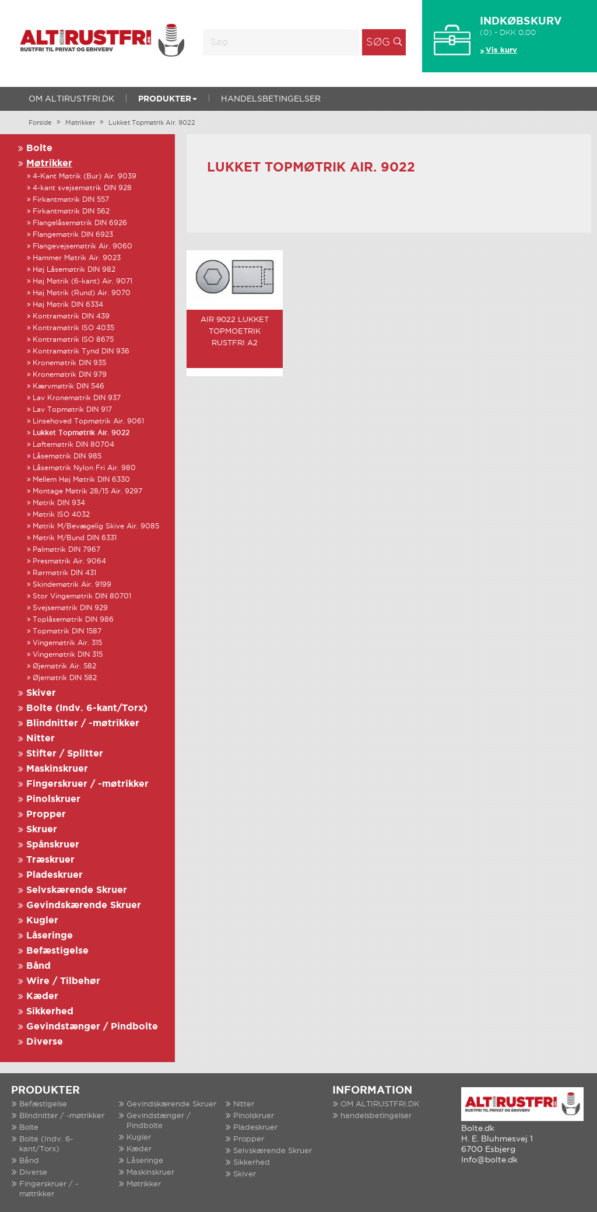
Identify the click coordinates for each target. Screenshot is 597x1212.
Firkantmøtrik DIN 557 (71, 200)
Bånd (38, 966)
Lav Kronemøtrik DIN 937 (77, 398)
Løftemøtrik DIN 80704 (73, 445)
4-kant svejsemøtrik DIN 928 (82, 188)
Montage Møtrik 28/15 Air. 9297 (87, 491)
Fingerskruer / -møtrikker (87, 784)
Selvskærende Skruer (76, 890)
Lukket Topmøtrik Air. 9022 (151, 123)
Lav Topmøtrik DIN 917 (72, 410)
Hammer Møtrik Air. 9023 (77, 258)
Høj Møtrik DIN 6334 (68, 305)
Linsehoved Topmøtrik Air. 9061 (88, 421)
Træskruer (50, 860)
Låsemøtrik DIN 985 (67, 456)
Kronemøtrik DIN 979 (70, 375)
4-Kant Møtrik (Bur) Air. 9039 (84, 176)
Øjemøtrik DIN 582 (65, 678)
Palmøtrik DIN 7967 (66, 550)
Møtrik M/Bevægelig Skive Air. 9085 (96, 526)
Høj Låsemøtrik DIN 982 (74, 270)
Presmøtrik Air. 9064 (69, 561)
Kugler (42, 920)
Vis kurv (501, 50)
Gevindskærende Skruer (83, 905)
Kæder (42, 996)
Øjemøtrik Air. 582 (64, 666)
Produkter (167, 99)
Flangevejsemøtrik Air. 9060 (82, 246)
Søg (378, 42)
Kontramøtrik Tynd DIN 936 (81, 351)
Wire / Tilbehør (63, 981)
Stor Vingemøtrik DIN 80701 (82, 596)
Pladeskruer (54, 875)
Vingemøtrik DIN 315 (68, 654)
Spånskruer (52, 844)
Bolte (39, 148)
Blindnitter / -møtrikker (82, 723)
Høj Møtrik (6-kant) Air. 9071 (82, 281)
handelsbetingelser (271, 99)
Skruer (41, 829)
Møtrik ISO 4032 (61, 515)
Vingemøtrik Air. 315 (67, 643)
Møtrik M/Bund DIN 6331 (75, 538)
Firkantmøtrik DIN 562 (71, 211)
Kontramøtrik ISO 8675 (73, 340)
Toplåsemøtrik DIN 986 (73, 619)
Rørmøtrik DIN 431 (64, 573)
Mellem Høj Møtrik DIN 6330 (81, 480)
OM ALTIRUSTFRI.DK (71, 99)
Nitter (40, 738)
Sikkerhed (49, 1011)
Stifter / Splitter (64, 753)
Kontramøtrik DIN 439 (71, 316)
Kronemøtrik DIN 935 (69, 363)
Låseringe (49, 935)
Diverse (44, 1042)
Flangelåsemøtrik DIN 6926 (80, 223)
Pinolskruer (53, 799)
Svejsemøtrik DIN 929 (70, 608)
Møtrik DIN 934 (59, 503)
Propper (46, 814)
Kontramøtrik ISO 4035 (73, 328)
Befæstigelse (57, 951)
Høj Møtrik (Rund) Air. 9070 (82, 293)
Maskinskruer (57, 769)
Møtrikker (80, 123)
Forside (40, 123)
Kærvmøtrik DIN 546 (68, 386)
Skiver (41, 693)
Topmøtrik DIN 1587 (67, 631)
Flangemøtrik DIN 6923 (73, 235)
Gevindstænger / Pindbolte (92, 1026)
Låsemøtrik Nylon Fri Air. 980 (84, 468)
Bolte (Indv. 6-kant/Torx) (87, 708)
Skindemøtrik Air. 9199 (72, 585)
